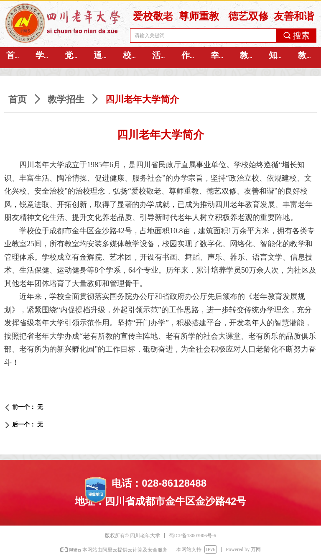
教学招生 (66, 99)
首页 (17, 99)
